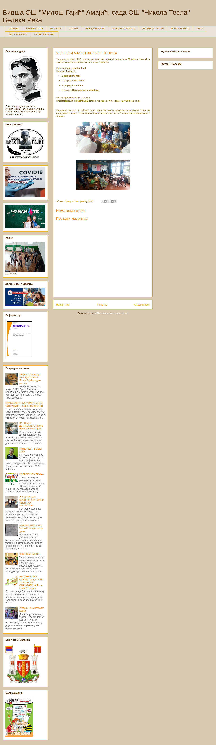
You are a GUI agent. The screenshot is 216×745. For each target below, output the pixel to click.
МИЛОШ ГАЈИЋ (18, 34)
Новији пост (63, 304)
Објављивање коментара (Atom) (111, 313)
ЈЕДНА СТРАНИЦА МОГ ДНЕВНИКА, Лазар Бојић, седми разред (30, 378)
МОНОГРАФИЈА (180, 28)
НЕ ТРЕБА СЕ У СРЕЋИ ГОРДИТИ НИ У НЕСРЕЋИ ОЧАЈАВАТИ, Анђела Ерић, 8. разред (31, 582)
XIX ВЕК (73, 28)
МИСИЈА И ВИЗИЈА (124, 28)
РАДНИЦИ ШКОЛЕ (153, 28)
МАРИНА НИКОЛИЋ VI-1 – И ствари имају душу (31, 528)
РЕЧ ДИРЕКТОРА (95, 28)
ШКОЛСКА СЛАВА (29, 554)
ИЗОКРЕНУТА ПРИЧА (31, 474)
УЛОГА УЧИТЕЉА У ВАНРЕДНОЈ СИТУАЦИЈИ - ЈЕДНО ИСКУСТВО (24, 404)
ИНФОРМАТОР (34, 28)
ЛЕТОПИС (56, 28)
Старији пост (142, 304)
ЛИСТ (200, 28)
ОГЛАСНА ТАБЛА (44, 34)
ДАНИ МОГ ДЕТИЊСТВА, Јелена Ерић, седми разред (31, 426)
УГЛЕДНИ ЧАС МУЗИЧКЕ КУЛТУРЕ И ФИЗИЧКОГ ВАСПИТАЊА (31, 501)
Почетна (14, 28)
